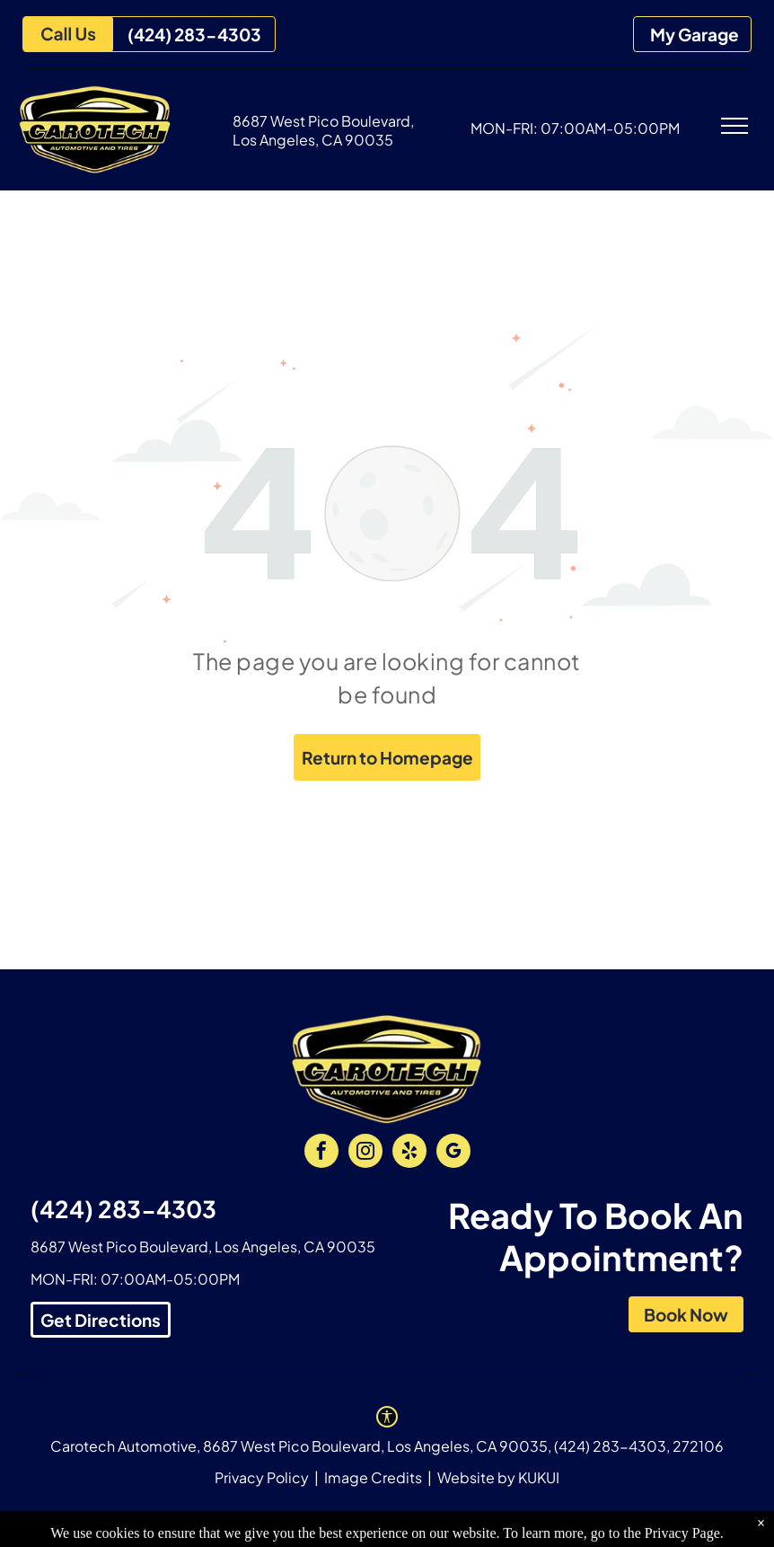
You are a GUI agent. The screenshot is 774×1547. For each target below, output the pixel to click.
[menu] (734, 125)
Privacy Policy (262, 1477)
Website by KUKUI (498, 1477)
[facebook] (321, 1153)
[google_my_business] (453, 1153)
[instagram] (365, 1153)
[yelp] (409, 1153)
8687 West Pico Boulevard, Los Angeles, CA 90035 (323, 130)
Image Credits (373, 1477)
